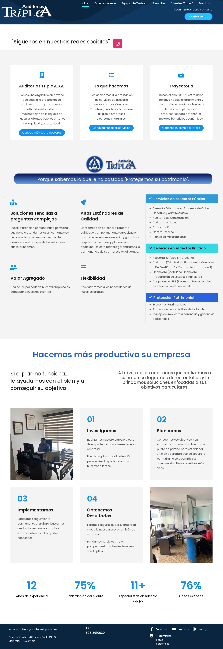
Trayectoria (181, 86)
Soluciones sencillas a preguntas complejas (33, 216)
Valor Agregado (27, 278)
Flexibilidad (93, 278)
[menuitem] (85, 4)
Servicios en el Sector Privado (179, 248)
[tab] (182, 198)
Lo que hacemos (111, 86)
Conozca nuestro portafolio (181, 128)
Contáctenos (198, 16)
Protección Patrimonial (173, 297)
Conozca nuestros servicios (111, 128)
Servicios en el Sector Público (179, 198)
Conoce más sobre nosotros (41, 133)
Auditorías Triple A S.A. (42, 86)
